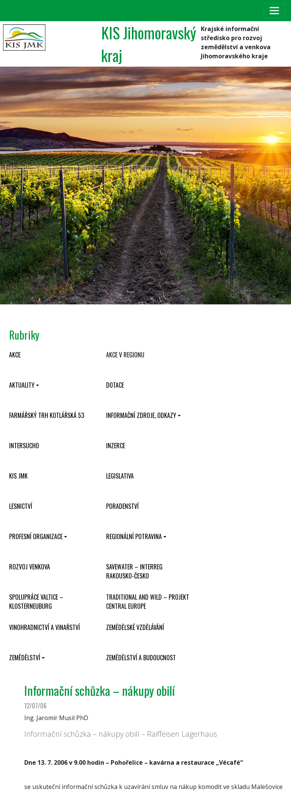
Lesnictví (20, 506)
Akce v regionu (125, 354)
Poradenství (122, 506)
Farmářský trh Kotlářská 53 (46, 415)
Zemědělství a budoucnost (141, 657)
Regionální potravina (134, 536)
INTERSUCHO (24, 445)
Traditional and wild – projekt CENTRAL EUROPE (147, 601)
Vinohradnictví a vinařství (44, 627)
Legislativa (120, 475)
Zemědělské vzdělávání (135, 627)
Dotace (115, 385)
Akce (14, 354)
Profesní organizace (36, 536)
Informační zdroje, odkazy (141, 415)
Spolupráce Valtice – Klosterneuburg (36, 601)
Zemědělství (24, 657)
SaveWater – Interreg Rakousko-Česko (134, 571)
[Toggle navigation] (274, 10)
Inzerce (115, 445)
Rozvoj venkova (29, 566)
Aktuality (21, 385)
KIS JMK (18, 475)
